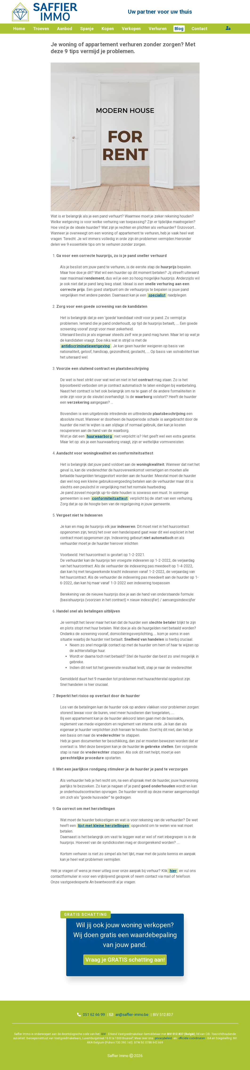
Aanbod (64, 28)
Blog (179, 28)
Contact (199, 28)
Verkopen (131, 28)
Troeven (41, 28)
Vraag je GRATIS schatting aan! (125, 959)
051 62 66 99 (94, 1014)
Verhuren (158, 28)
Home (19, 28)
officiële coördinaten (191, 1038)
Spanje (87, 28)
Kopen (108, 28)
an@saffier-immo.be (131, 1014)
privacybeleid (163, 1038)
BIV (103, 1034)
